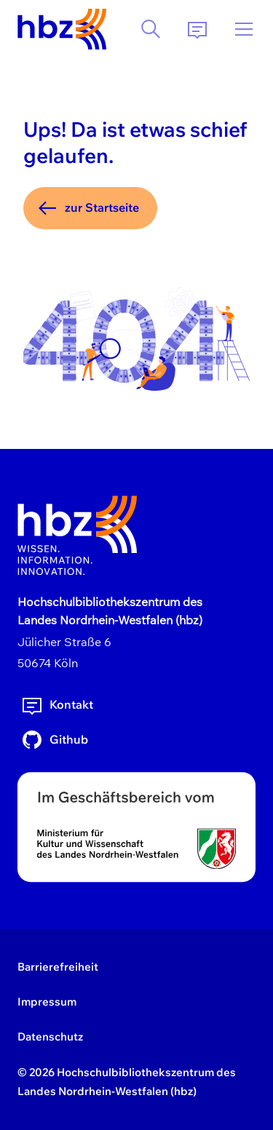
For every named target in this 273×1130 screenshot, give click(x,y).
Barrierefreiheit (57, 967)
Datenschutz (50, 1036)
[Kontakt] (197, 29)
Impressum (46, 1001)
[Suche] (150, 29)
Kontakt (56, 705)
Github (54, 740)
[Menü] (244, 29)
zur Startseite (87, 208)
